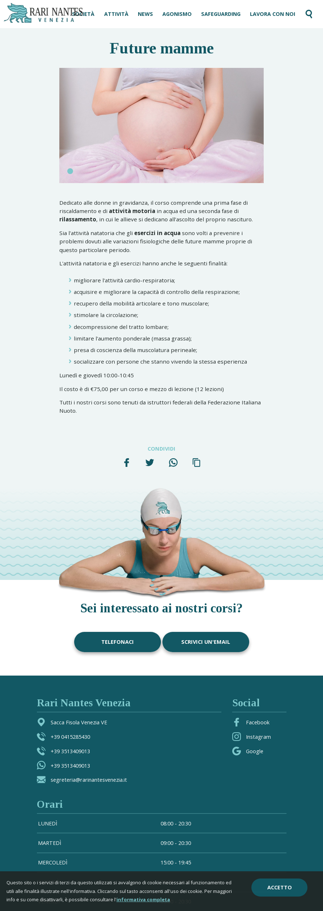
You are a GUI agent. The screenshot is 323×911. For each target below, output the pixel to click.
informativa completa (143, 899)
